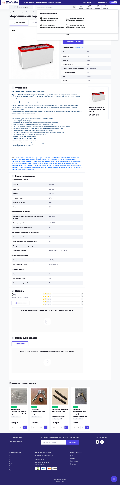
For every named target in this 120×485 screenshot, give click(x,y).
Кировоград (77, 161)
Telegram (74, 455)
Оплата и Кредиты (41, 2)
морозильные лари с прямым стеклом (38, 158)
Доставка (31, 2)
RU (115, 2)
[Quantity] (17, 427)
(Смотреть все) (79, 47)
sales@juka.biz (40, 459)
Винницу (61, 160)
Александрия (71, 165)
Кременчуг (28, 163)
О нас (26, 2)
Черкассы (22, 161)
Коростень (15, 169)
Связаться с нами (14, 468)
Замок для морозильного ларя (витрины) (38, 412)
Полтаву (73, 160)
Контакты (58, 2)
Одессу (14, 160)
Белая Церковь (49, 163)
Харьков (76, 158)
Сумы (35, 161)
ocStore (63, 479)
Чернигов (15, 161)
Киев (71, 158)
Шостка (78, 165)
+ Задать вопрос (20, 344)
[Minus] (13, 427)
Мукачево (63, 165)
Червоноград (62, 167)
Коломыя (22, 169)
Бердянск (15, 165)
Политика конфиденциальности (18, 465)
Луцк (42, 163)
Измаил (34, 167)
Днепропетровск (23, 160)
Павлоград (22, 165)
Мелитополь (59, 163)
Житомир (29, 161)
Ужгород (74, 163)
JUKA (87, 28)
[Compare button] (107, 34)
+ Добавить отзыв (20, 303)
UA (112, 2)
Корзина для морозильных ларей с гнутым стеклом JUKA (18, 412)
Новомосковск (42, 167)
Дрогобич (22, 167)
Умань (57, 165)
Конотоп (51, 165)
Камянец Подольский (34, 165)
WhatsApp (75, 461)
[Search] (74, 7)
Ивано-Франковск (18, 163)
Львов (39, 160)
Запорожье (33, 160)
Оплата (11, 459)
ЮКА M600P (64, 158)
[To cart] (25, 427)
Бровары (45, 165)
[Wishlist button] (103, 34)
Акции (11, 472)
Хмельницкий (42, 161)
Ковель (50, 167)
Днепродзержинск (66, 161)
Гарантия (51, 2)
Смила (55, 167)
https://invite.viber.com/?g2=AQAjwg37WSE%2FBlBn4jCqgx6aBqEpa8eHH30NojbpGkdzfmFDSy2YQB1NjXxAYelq (102, 442)
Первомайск (77, 167)
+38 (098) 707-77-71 (16, 441)
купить (17, 158)
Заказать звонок (102, 2)
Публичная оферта (14, 463)
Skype (74, 464)
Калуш (70, 167)
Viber (73, 458)
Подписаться (72, 442)
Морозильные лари (18, 11)
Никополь (67, 163)
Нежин (28, 167)
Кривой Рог (46, 160)
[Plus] (20, 427)
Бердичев (15, 167)
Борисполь (30, 169)
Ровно (57, 161)
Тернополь (36, 163)
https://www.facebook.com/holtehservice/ (97, 442)
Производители (13, 470)
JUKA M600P (56, 158)
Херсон (67, 160)
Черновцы (50, 161)
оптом (22, 158)
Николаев (54, 160)
